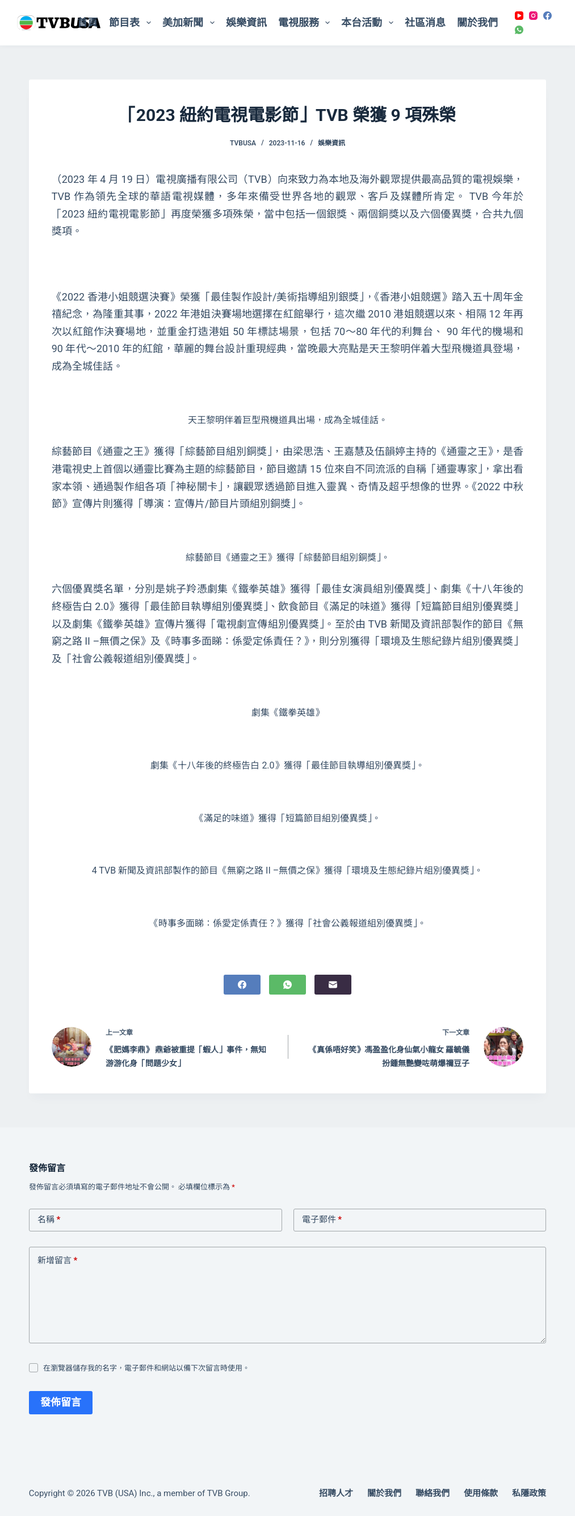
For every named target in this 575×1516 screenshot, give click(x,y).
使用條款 (481, 1493)
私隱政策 (529, 1493)
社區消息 (425, 22)
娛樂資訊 (246, 22)
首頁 (87, 22)
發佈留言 (60, 1402)
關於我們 (477, 22)
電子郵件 (322, 1220)
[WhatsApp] (519, 30)
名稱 (49, 1220)
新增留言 (57, 1261)
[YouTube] (519, 15)
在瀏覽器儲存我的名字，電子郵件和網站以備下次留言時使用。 (146, 1368)
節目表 (132, 23)
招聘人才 (336, 1493)
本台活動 (369, 23)
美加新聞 (190, 23)
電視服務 (306, 23)
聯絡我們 (432, 1493)
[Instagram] (533, 15)
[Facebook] (547, 15)
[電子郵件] (332, 985)
